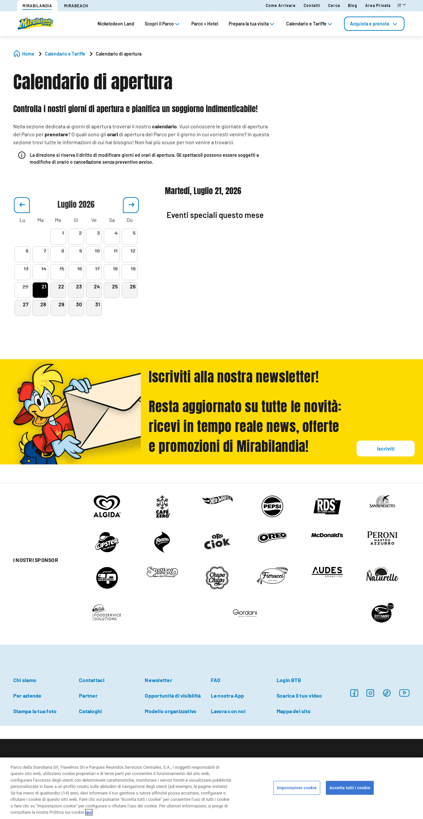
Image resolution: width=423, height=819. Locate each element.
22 (61, 286)
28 (43, 304)
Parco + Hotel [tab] (204, 23)
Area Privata (378, 5)
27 (25, 304)
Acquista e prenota (374, 23)
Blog (352, 5)
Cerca (334, 5)
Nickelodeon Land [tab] (115, 23)
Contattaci (91, 680)
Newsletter (158, 680)
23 (79, 286)
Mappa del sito (294, 711)
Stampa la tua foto (35, 711)
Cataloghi (90, 711)
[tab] (374, 23)
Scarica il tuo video (299, 695)
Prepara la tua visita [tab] (252, 23)
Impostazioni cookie (297, 787)
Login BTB (289, 680)
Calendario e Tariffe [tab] (309, 23)
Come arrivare (281, 5)
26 (132, 286)
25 (115, 286)
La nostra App (227, 695)
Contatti (312, 5)
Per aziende (27, 695)
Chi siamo (24, 680)
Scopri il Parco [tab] (163, 23)
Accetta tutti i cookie (349, 787)
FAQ (215, 680)
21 (44, 286)
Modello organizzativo (170, 711)
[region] (211, 788)
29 (61, 304)
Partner (88, 695)
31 (97, 304)
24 (97, 286)
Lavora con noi (228, 711)
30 (79, 304)
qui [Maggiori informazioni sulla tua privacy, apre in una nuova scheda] (89, 812)
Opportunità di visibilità (173, 695)
